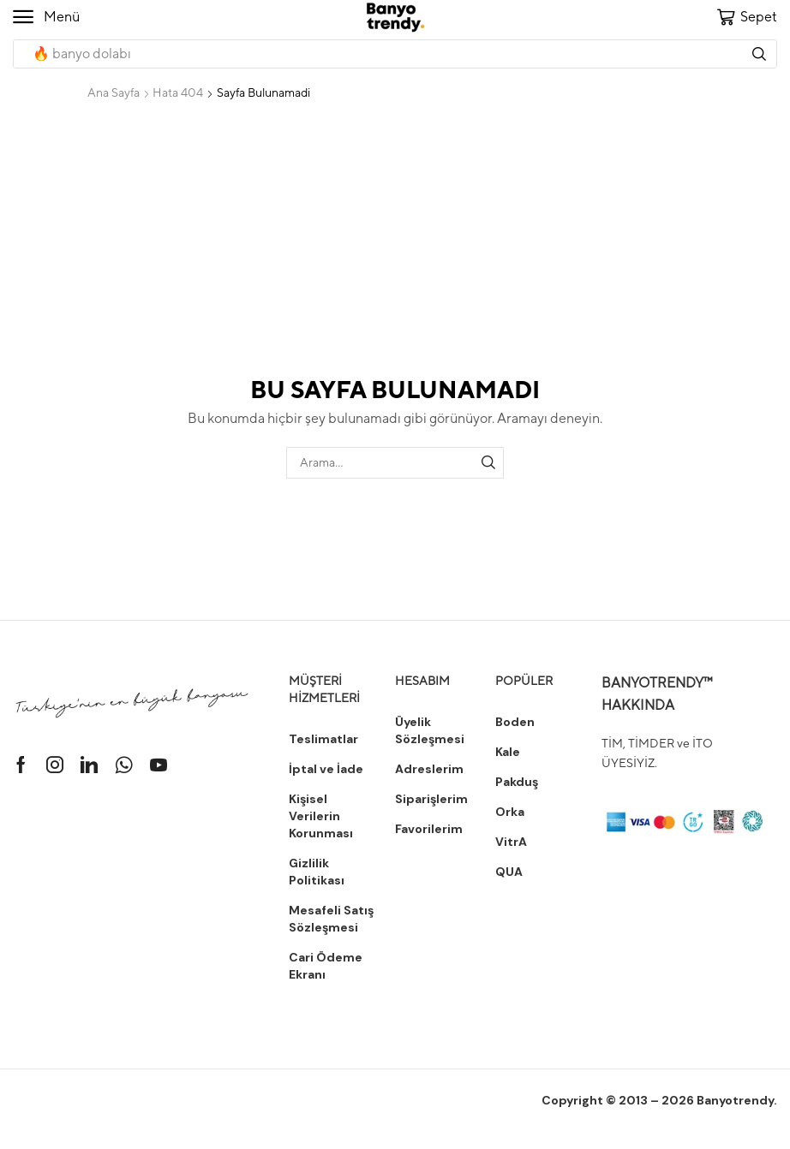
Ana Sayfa (113, 92)
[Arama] (759, 54)
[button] (46, 17)
